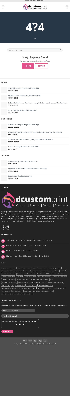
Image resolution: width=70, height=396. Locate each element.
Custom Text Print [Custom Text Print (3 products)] (47, 271)
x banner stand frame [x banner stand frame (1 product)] (47, 291)
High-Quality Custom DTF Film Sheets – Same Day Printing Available (29, 240)
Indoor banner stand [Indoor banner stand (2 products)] (30, 277)
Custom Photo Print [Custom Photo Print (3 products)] (7, 271)
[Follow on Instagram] (8, 227)
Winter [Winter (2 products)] (39, 288)
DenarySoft (52, 344)
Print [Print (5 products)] (51, 279)
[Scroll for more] (35, 38)
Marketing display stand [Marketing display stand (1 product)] (8, 279)
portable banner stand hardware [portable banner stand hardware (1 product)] (39, 279)
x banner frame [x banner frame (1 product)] (6, 291)
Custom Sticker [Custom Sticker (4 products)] (36, 271)
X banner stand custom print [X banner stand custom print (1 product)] (32, 291)
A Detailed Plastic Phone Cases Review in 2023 (22, 251)
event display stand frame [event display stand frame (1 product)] (36, 274)
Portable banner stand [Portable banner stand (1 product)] (23, 279)
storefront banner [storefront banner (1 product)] (20, 285)
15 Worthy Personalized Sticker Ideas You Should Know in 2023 (27, 256)
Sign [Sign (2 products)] (12, 285)
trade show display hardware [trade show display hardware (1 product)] (10, 288)
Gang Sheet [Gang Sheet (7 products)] (20, 277)
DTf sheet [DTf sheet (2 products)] (56, 271)
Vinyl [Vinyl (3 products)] (34, 288)
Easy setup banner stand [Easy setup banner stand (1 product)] (8, 274)
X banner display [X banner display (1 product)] (46, 288)
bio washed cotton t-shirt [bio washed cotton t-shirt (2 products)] (40, 268)
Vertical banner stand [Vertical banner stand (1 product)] (25, 288)
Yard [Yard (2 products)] (32, 294)
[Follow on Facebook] (4, 227)
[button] (3, 6)
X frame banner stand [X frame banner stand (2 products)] (23, 294)
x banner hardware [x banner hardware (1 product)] (17, 291)
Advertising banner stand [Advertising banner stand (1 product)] (24, 268)
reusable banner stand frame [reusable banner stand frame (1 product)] (55, 282)
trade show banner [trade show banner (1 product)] (32, 285)
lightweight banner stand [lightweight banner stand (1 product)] (44, 277)
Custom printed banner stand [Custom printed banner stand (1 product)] (22, 271)
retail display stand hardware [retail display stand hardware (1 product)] (38, 282)
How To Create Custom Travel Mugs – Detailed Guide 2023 (26, 245)
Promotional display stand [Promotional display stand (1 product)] (9, 282)
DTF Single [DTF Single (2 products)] (63, 271)
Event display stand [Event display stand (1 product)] (22, 274)
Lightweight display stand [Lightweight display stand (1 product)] (60, 277)
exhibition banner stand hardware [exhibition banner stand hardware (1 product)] (54, 274)
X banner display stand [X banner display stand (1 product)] (59, 288)
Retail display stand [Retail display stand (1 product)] (23, 282)
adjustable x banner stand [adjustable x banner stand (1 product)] (9, 268)
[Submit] (60, 50)
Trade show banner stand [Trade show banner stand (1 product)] (46, 285)
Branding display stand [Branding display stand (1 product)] (55, 268)
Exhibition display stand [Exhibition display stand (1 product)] (8, 277)
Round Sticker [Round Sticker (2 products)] (5, 285)
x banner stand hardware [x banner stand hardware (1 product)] (9, 294)
